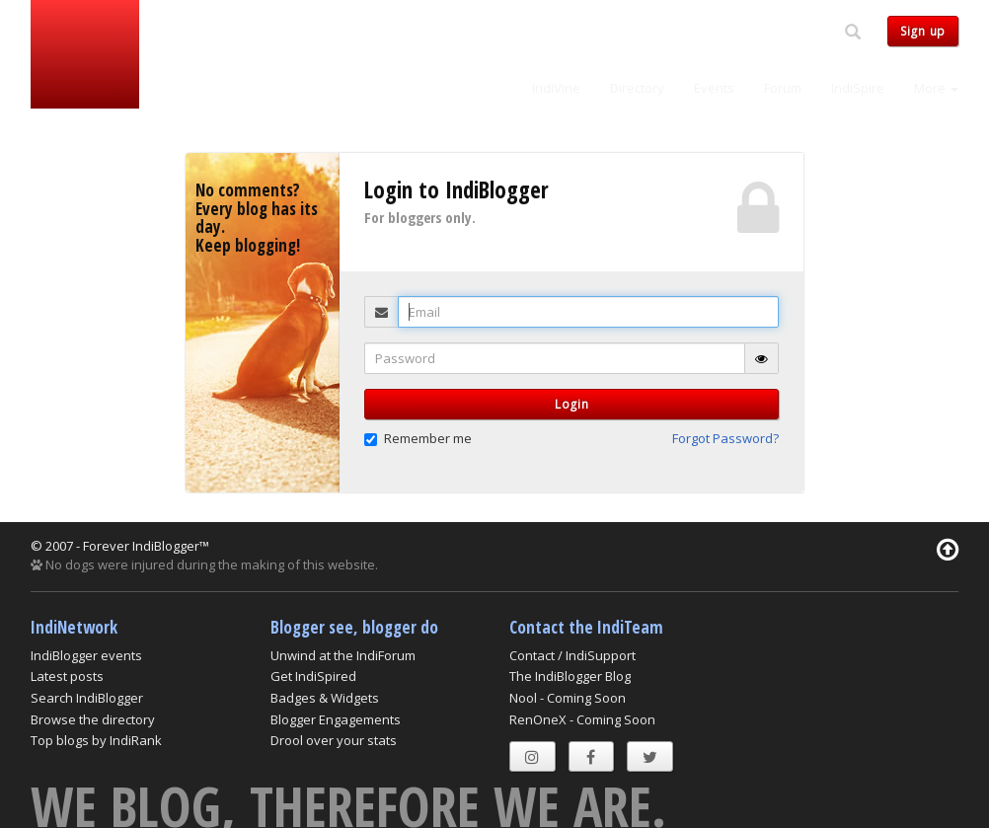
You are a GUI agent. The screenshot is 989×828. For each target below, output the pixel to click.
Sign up (923, 31)
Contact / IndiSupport (572, 655)
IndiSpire (857, 88)
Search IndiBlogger (87, 698)
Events (714, 88)
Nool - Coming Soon (567, 698)
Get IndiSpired (313, 676)
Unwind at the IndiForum (343, 655)
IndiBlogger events (86, 655)
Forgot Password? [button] (725, 438)
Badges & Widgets (324, 698)
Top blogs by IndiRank (96, 740)
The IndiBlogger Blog (570, 676)
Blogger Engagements (335, 719)
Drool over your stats (333, 740)
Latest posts (67, 676)
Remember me (418, 438)
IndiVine (556, 88)
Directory (637, 88)
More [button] (936, 88)
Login (572, 404)
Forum (782, 88)
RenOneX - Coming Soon (582, 719)
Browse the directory (93, 719)
